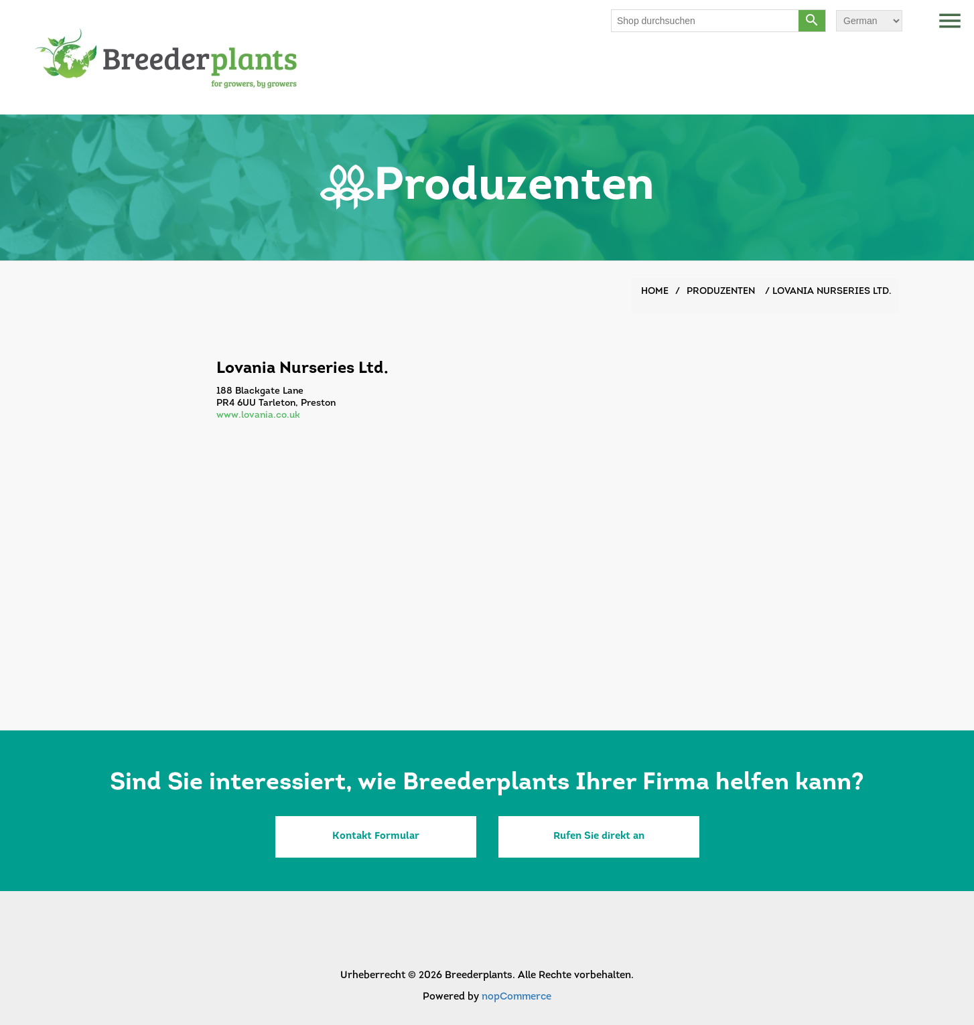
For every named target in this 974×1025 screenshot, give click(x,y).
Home (655, 292)
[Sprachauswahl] (869, 20)
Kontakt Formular (375, 837)
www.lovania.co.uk (258, 415)
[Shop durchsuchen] (705, 20)
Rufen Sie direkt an (598, 837)
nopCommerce (516, 997)
